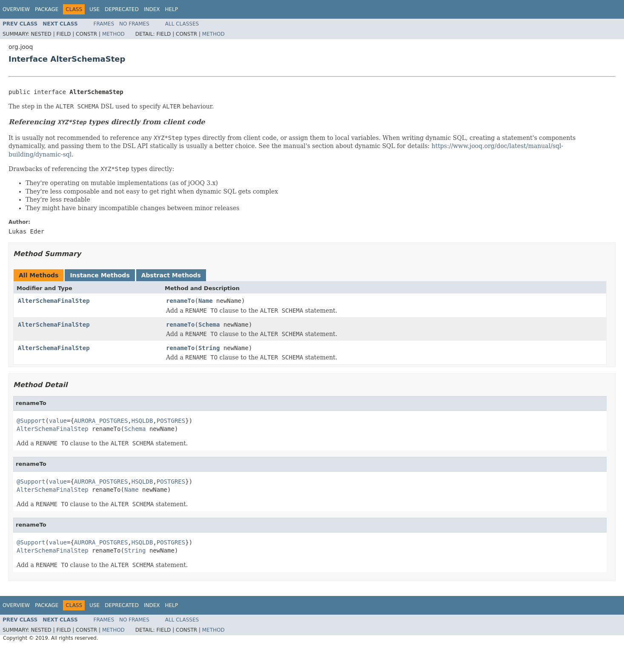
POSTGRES (171, 420)
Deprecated (122, 9)
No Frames (134, 24)
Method (113, 34)
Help (171, 9)
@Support (31, 420)
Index (152, 9)
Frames (104, 24)
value (58, 420)
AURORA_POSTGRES (101, 420)
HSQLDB (142, 420)
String (209, 348)
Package (46, 9)
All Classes (182, 24)
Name (205, 300)
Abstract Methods (171, 275)
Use (94, 9)
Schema (209, 324)
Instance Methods (99, 275)
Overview (16, 9)
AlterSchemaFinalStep (54, 300)
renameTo (180, 300)
